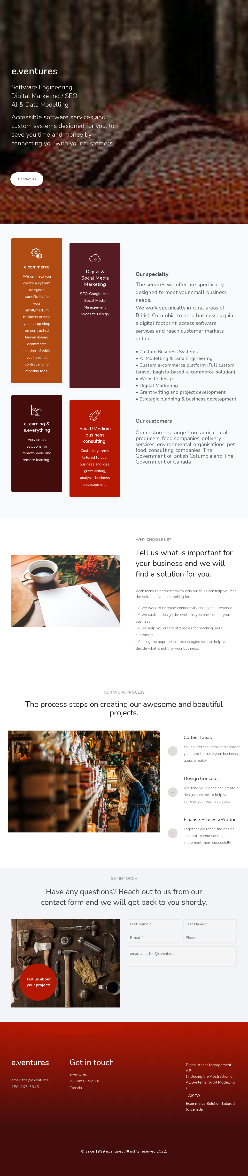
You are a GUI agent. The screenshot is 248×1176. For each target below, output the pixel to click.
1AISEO (193, 1096)
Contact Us (27, 179)
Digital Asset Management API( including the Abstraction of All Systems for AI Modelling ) (210, 1076)
